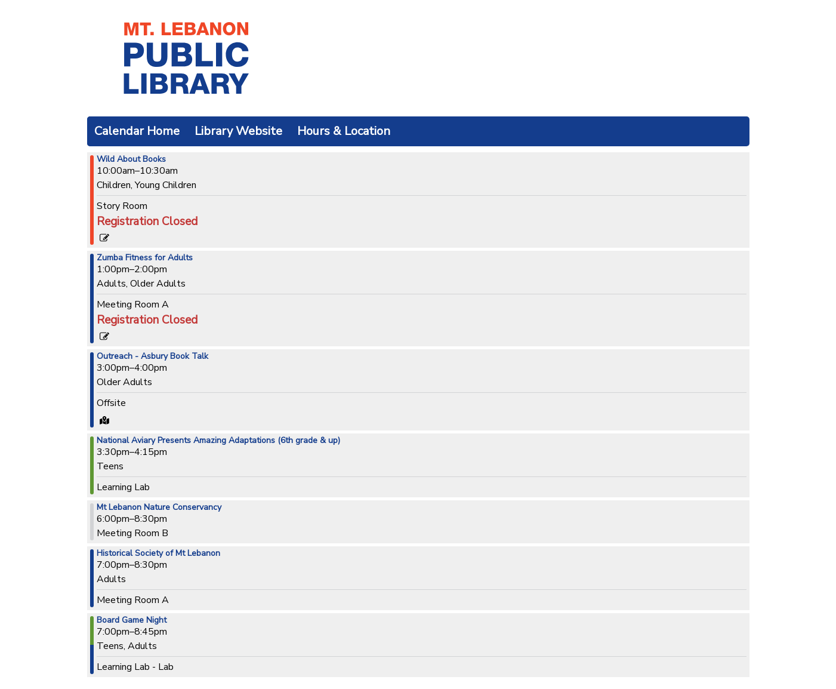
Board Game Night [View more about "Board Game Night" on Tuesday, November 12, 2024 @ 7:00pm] (131, 620)
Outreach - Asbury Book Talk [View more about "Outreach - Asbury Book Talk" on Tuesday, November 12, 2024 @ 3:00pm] (152, 356)
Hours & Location (343, 131)
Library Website (238, 131)
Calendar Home (137, 131)
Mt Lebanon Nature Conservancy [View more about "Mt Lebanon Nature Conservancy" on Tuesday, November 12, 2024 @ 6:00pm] (159, 507)
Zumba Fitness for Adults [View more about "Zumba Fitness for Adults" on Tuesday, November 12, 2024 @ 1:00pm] (145, 258)
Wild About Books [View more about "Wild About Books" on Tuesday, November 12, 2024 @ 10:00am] (131, 159)
